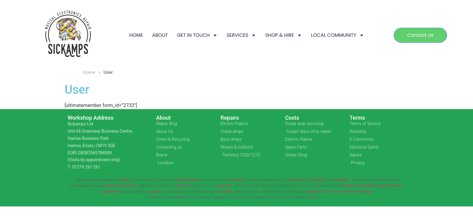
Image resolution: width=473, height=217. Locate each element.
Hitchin (347, 185)
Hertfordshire (187, 180)
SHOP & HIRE (283, 35)
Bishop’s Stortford (120, 185)
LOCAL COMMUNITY (337, 35)
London (155, 191)
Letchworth (316, 180)
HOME (136, 35)
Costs (292, 118)
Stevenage (296, 180)
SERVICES (241, 35)
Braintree (224, 185)
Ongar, (383, 185)
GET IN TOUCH (197, 35)
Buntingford (365, 185)
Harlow (124, 180)
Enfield (226, 191)
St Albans (237, 180)
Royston (342, 180)
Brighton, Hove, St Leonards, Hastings (339, 191)
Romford (183, 185)
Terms (357, 118)
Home (89, 72)
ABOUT (160, 35)
